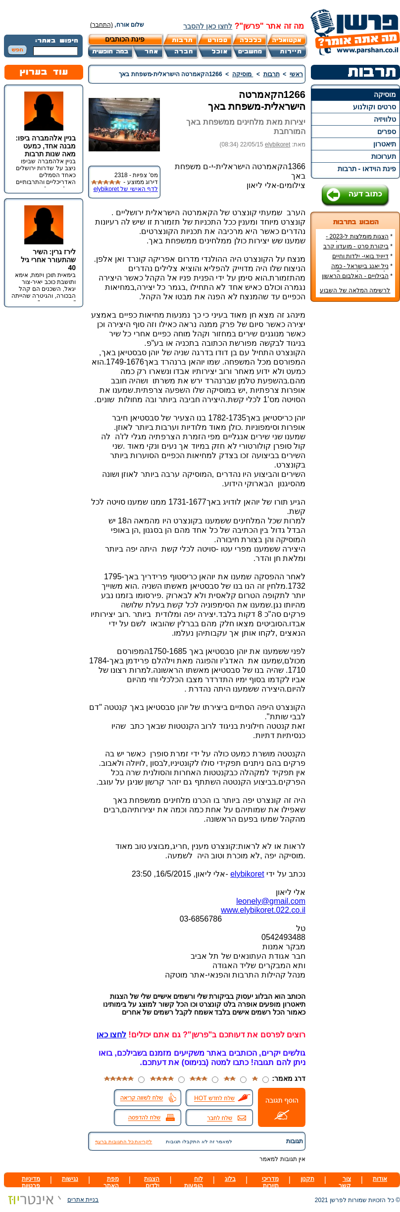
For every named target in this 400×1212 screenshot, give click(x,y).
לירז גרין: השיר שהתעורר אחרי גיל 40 (48, 260)
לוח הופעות (193, 1182)
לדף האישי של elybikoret (126, 189)
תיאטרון (384, 144)
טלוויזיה (385, 119)
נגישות (70, 1178)
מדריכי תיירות (270, 1182)
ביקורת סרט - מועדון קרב (356, 246)
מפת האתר (111, 1182)
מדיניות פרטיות (31, 1182)
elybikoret (277, 144)
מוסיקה (385, 94)
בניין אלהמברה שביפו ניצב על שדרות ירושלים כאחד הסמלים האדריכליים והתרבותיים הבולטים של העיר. (46, 175)
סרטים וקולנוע (374, 107)
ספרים (386, 132)
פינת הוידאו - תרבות (367, 169)
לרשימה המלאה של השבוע (355, 290)
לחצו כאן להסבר (207, 26)
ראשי (296, 74)
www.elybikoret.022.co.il (263, 910)
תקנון (307, 1178)
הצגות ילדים (151, 1182)
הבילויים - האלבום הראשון (355, 276)
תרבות (271, 74)
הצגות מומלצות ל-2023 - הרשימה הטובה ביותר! (359, 240)
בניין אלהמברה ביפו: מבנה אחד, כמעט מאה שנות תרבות (46, 146)
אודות (380, 1178)
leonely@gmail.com (270, 901)
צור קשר (345, 1182)
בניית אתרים (51, 1199)
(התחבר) (101, 24)
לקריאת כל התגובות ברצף (123, 1141)
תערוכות (383, 156)
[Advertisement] (355, 457)
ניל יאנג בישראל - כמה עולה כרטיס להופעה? (362, 270)
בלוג (230, 1178)
